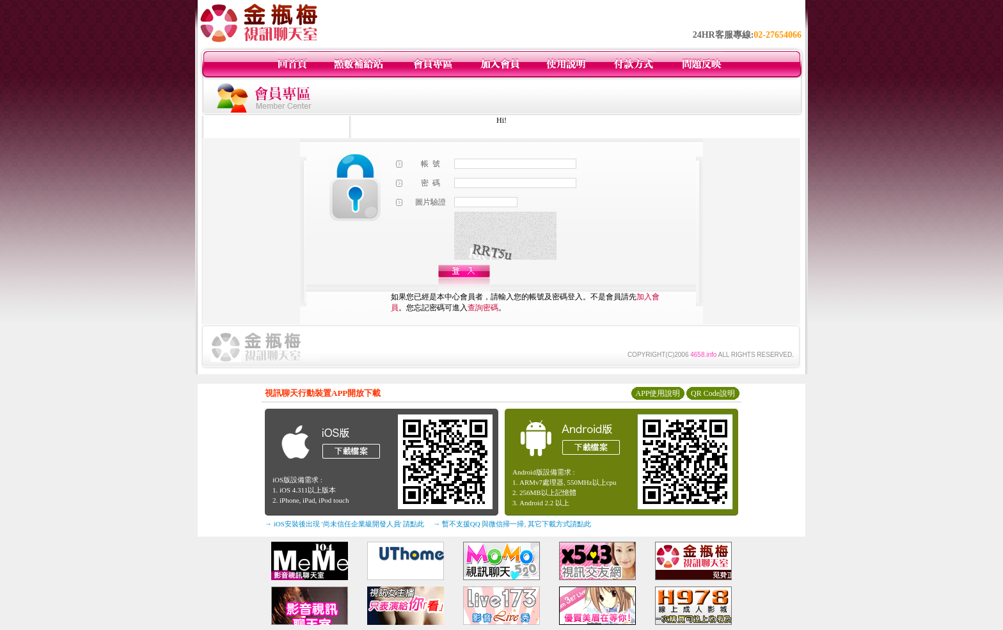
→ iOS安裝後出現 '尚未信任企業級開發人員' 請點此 (344, 524)
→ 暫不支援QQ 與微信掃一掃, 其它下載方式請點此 (512, 524)
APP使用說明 (657, 393)
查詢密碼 (483, 307)
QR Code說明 (713, 393)
